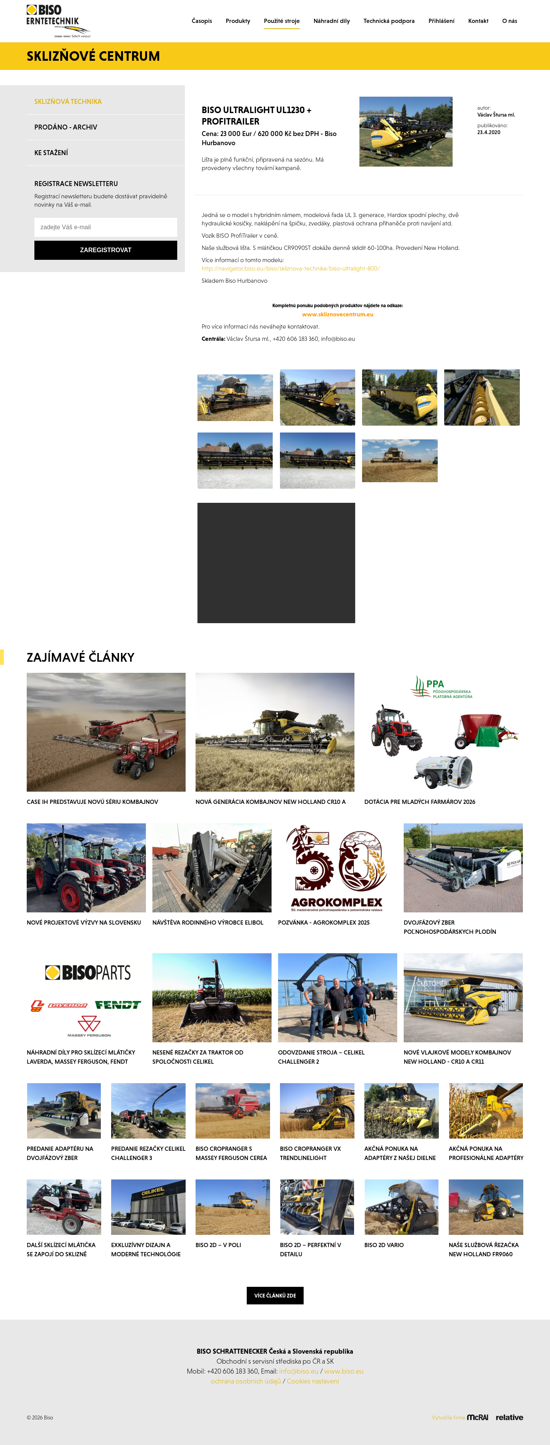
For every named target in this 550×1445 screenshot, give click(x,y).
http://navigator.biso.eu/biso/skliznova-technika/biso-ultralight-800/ (291, 268)
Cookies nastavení (313, 1381)
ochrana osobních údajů (246, 1381)
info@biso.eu (299, 1371)
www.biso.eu (344, 1371)
